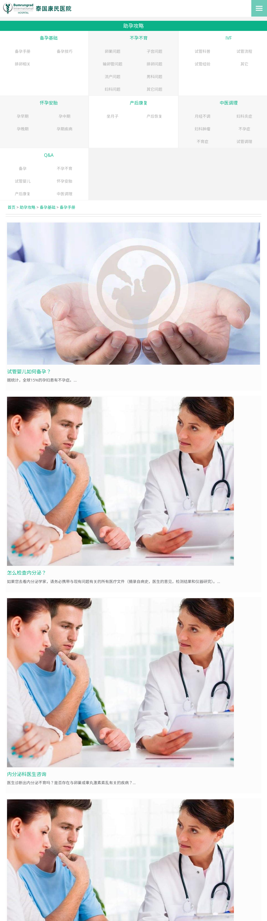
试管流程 (244, 51)
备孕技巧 (64, 51)
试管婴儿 (23, 181)
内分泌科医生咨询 (26, 774)
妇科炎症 (244, 116)
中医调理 (229, 103)
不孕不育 (139, 38)
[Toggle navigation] (259, 8)
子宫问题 (154, 51)
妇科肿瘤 (202, 128)
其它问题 (154, 89)
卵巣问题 (112, 51)
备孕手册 (23, 51)
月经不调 (202, 116)
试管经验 (202, 64)
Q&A (49, 155)
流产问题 (112, 76)
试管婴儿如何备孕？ (29, 371)
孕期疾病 (64, 128)
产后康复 (139, 103)
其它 (244, 64)
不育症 (202, 141)
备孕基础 (49, 38)
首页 (11, 207)
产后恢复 (154, 116)
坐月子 (112, 116)
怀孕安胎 (49, 103)
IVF (228, 38)
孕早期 (23, 116)
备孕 (23, 168)
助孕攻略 (27, 207)
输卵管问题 (112, 64)
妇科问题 (112, 89)
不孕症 (244, 128)
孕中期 (64, 116)
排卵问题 (154, 64)
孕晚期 (23, 128)
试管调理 (244, 141)
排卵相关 (23, 64)
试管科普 (202, 51)
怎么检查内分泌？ (26, 572)
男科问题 (154, 76)
